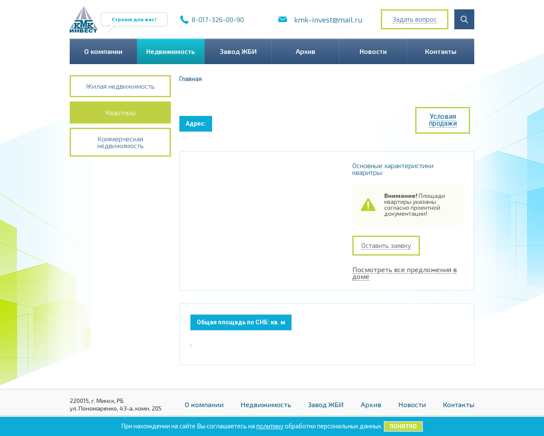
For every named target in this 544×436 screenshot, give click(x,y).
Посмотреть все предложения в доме (404, 266)
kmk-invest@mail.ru (328, 19)
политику (269, 426)
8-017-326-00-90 (218, 19)
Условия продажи (443, 120)
